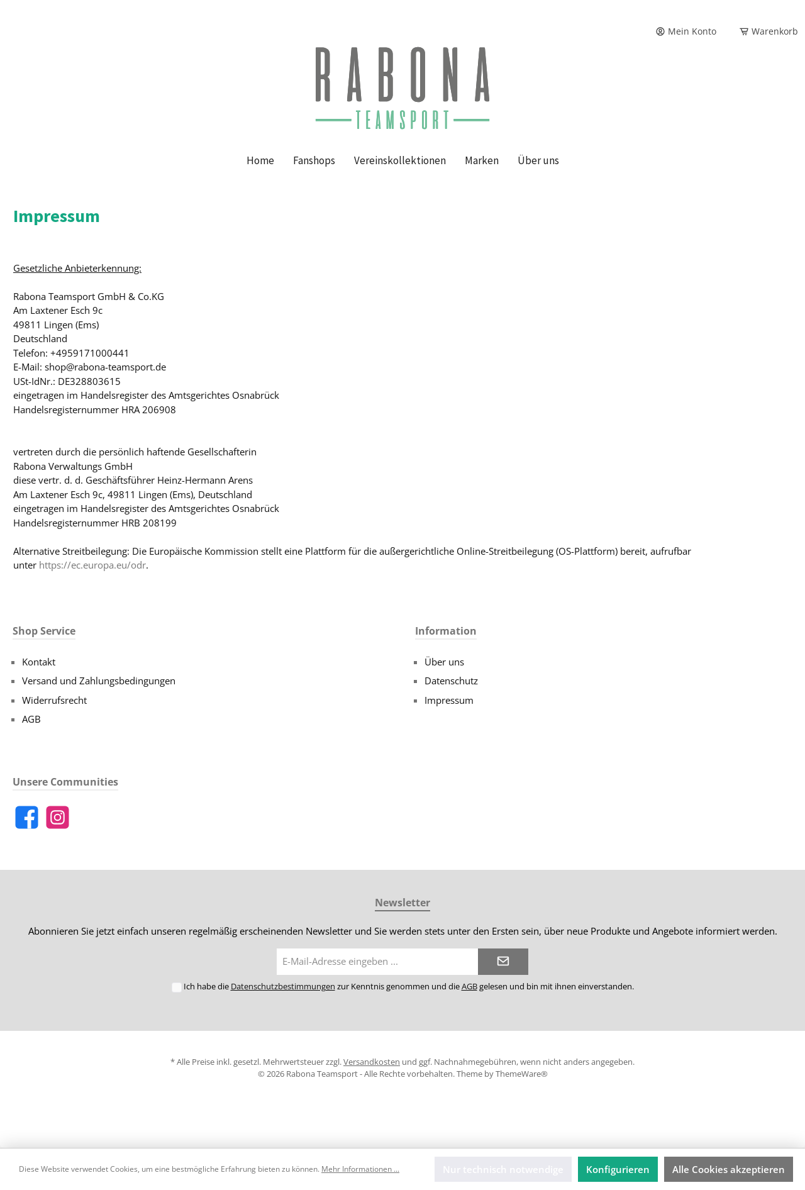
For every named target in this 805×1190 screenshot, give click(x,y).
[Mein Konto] (685, 31)
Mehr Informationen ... (360, 1169)
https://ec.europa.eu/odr (92, 565)
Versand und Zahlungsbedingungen (98, 680)
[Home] (260, 160)
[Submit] (503, 962)
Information (446, 631)
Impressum (449, 700)
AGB (31, 719)
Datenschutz (451, 680)
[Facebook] (27, 817)
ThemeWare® (522, 1073)
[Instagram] (57, 817)
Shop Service (44, 631)
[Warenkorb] (765, 31)
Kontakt (38, 661)
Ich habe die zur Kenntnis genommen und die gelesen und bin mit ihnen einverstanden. (409, 986)
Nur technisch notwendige (503, 1169)
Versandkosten (371, 1061)
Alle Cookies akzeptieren (728, 1169)
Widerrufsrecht (54, 700)
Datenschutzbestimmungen (283, 986)
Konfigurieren (618, 1169)
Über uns (444, 661)
